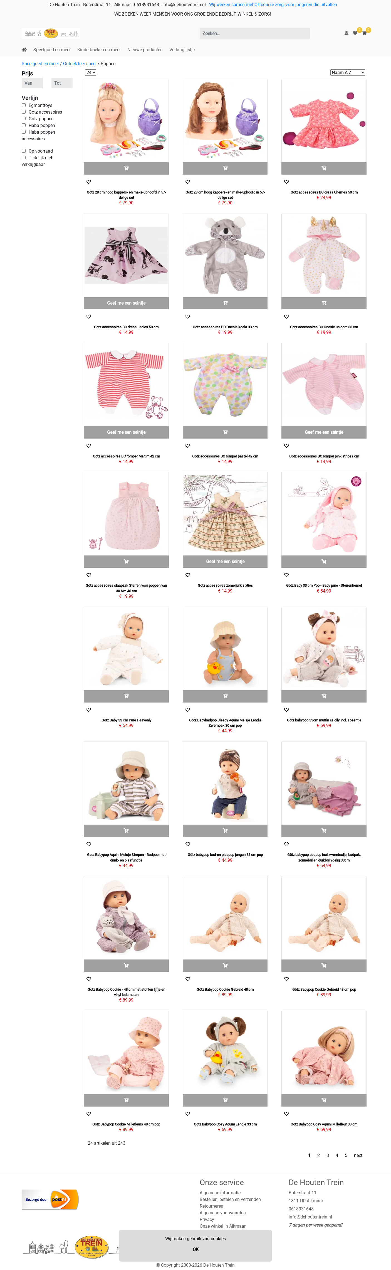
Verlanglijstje (182, 49)
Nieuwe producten (145, 49)
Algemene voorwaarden (223, 1212)
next (358, 1155)
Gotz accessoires (45, 112)
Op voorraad (41, 151)
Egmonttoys (40, 105)
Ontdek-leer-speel (79, 63)
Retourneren (211, 1206)
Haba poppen (42, 125)
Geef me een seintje (126, 303)
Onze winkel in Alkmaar (223, 1226)
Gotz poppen (41, 118)
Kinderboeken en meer (99, 49)
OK (196, 1249)
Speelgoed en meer (52, 49)
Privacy (207, 1219)
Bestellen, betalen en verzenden (230, 1199)
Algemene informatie (220, 1192)
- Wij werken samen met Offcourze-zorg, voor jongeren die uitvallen (271, 4)
